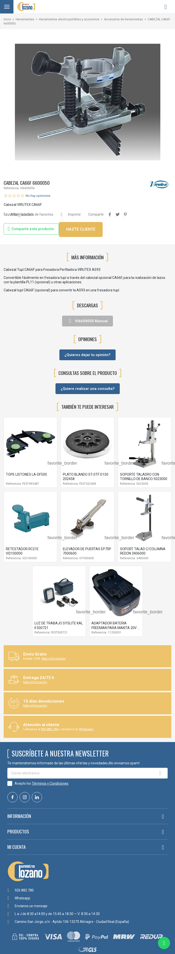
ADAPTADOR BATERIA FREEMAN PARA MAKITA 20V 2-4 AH (116, 627)
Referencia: (11, 188)
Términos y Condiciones (50, 783)
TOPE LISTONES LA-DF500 (26, 474)
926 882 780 (49, 729)
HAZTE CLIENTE (80, 229)
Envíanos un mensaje (31, 906)
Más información (54, 658)
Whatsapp (86, 729)
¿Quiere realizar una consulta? (88, 388)
